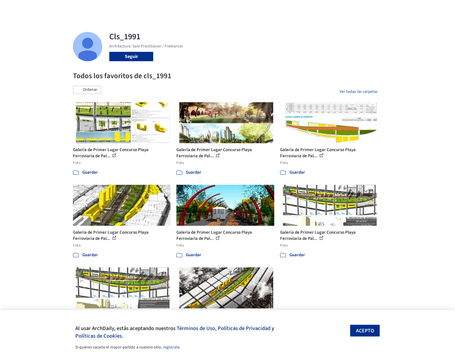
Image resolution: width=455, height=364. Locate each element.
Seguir (131, 56)
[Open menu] (403, 8)
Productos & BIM (254, 8)
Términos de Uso (196, 328)
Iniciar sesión (336, 8)
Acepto (365, 330)
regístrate (171, 347)
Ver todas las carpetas (359, 92)
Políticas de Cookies (98, 336)
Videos (304, 8)
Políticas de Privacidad (244, 328)
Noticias (284, 8)
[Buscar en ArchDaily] (134, 8)
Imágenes (223, 8)
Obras (203, 8)
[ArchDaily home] (51, 8)
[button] (87, 90)
